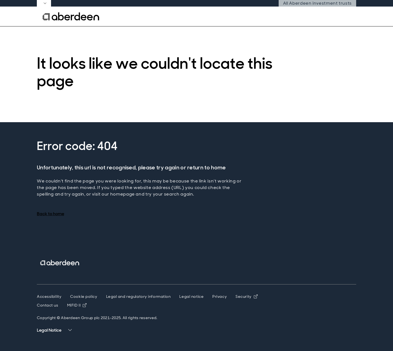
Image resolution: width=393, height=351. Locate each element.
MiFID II (77, 305)
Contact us (47, 305)
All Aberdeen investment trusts (317, 3)
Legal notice (191, 296)
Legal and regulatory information (138, 296)
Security (247, 296)
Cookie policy (83, 296)
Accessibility (49, 296)
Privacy (219, 296)
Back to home (50, 214)
